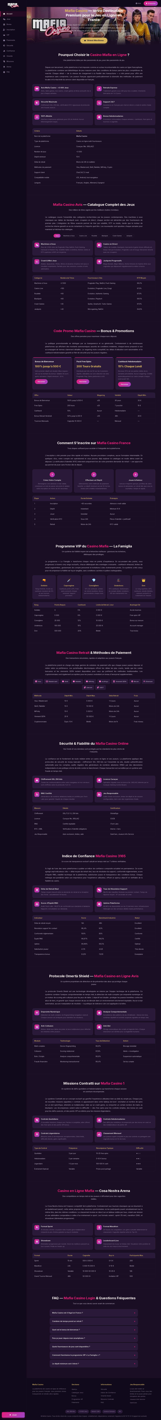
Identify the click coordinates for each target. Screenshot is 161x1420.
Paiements (9, 40)
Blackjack (105, 236)
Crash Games (117, 236)
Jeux (6, 19)
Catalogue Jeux (77, 1392)
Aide (137, 3)
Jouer (13, 1415)
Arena (7, 67)
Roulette (94, 236)
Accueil (7, 14)
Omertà (8, 56)
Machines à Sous (68, 236)
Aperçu (74, 1389)
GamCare (133, 1403)
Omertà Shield (106, 1396)
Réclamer (41, 382)
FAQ (6, 72)
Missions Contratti (107, 1399)
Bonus (7, 24)
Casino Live (83, 236)
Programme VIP (77, 1399)
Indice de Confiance (108, 1392)
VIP (6, 35)
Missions (8, 61)
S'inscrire (150, 3)
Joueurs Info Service (137, 1399)
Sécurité (8, 45)
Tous (56, 236)
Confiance (9, 51)
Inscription (9, 30)
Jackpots (130, 236)
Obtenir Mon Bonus (94, 40)
